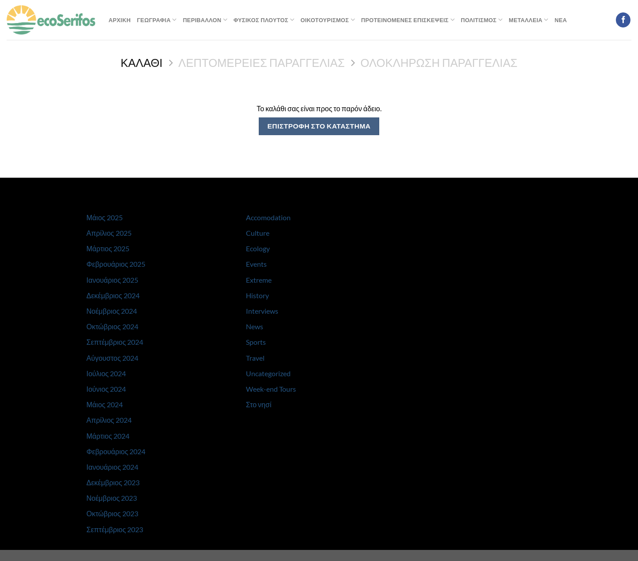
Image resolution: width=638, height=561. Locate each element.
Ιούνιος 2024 (106, 389)
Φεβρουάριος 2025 (115, 264)
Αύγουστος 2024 (112, 358)
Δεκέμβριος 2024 (113, 295)
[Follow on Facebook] (623, 19)
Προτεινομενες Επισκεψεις (408, 20)
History (257, 295)
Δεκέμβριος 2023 (113, 482)
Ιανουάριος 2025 (112, 280)
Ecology (258, 248)
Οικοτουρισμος (327, 20)
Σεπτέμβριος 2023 (114, 529)
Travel (255, 358)
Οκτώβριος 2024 (112, 326)
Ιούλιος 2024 (106, 373)
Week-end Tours (271, 389)
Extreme (259, 280)
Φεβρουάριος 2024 (115, 451)
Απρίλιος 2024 (109, 420)
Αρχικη (120, 19)
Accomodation (268, 217)
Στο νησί (258, 404)
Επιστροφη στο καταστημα (318, 126)
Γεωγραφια (157, 20)
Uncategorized (268, 373)
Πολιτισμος (481, 20)
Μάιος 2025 (104, 217)
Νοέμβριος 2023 (111, 498)
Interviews (262, 311)
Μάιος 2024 (104, 404)
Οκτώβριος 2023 (112, 513)
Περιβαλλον (205, 20)
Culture (257, 233)
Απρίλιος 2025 (109, 233)
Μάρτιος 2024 (107, 436)
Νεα (561, 19)
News (254, 326)
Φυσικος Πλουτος (263, 20)
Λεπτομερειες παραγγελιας (262, 62)
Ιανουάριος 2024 (112, 467)
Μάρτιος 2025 (107, 248)
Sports (256, 342)
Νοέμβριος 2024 (111, 311)
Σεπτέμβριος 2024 (114, 342)
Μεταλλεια (528, 20)
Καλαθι (142, 62)
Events (256, 264)
